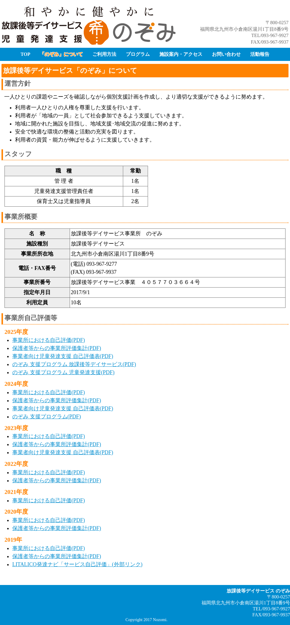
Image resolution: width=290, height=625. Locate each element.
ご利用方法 (104, 54)
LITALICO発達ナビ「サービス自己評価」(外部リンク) (77, 564)
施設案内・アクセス (180, 54)
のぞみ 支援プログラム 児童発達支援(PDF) (63, 372)
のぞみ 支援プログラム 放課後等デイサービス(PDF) (74, 364)
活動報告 (259, 54)
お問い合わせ (226, 54)
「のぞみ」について (61, 54)
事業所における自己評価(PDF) (48, 340)
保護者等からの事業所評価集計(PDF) (56, 348)
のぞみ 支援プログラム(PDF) (46, 417)
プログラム (138, 54)
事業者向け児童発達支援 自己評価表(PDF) (62, 356)
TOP (25, 54)
